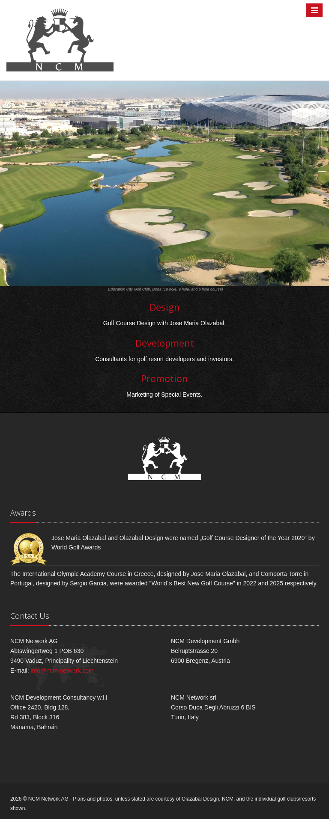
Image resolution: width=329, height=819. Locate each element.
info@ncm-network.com (61, 670)
